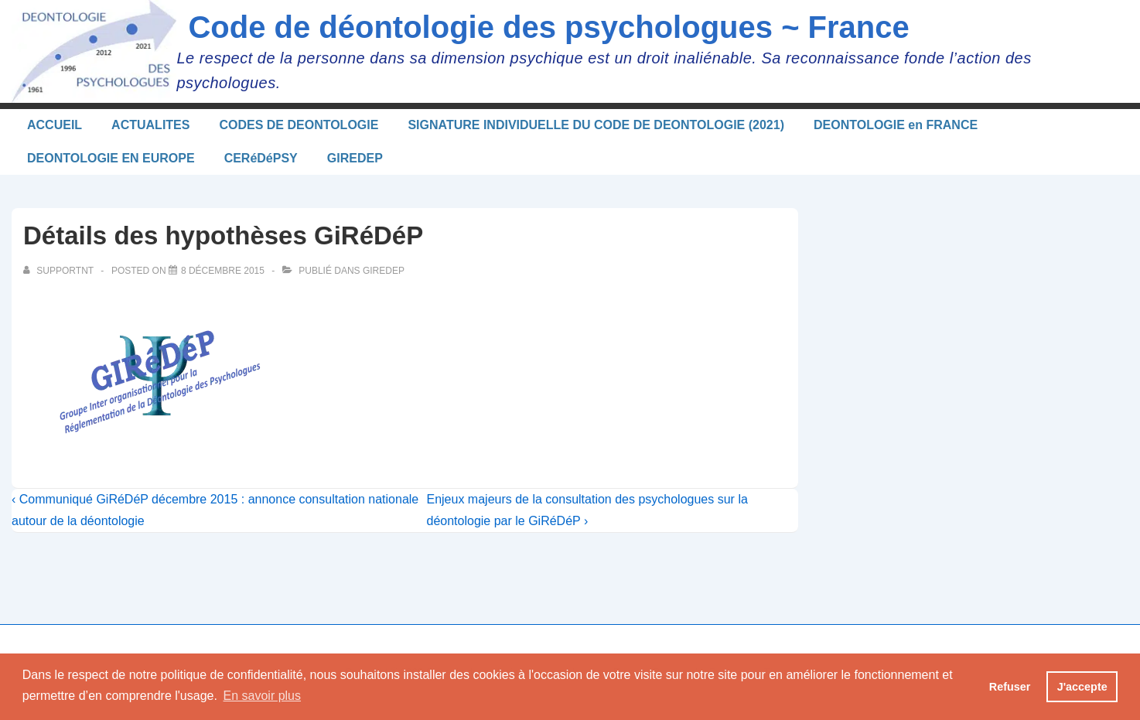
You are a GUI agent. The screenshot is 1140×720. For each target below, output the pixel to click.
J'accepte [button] (1082, 687)
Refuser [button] (1010, 687)
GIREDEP (355, 158)
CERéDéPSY (261, 158)
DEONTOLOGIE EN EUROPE (111, 158)
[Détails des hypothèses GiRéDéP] (223, 270)
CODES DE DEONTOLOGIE (298, 124)
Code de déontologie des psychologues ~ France (548, 27)
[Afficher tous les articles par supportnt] (59, 270)
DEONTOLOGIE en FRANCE (896, 124)
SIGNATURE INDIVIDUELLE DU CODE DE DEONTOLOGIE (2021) (596, 124)
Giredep (383, 270)
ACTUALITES (150, 124)
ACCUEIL (54, 124)
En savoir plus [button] (263, 695)
